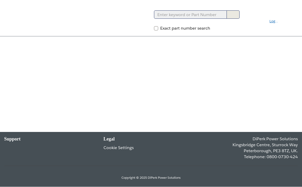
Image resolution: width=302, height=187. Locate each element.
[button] (277, 21)
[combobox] (188, 14)
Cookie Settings (119, 147)
